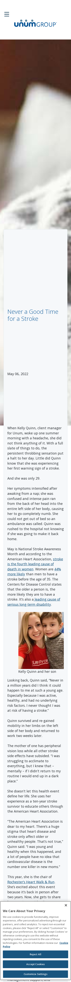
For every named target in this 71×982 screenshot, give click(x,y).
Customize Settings (35, 974)
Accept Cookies (35, 964)
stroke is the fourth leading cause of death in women (35, 564)
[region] (35, 940)
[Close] (66, 905)
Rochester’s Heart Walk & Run (31, 882)
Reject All (35, 954)
